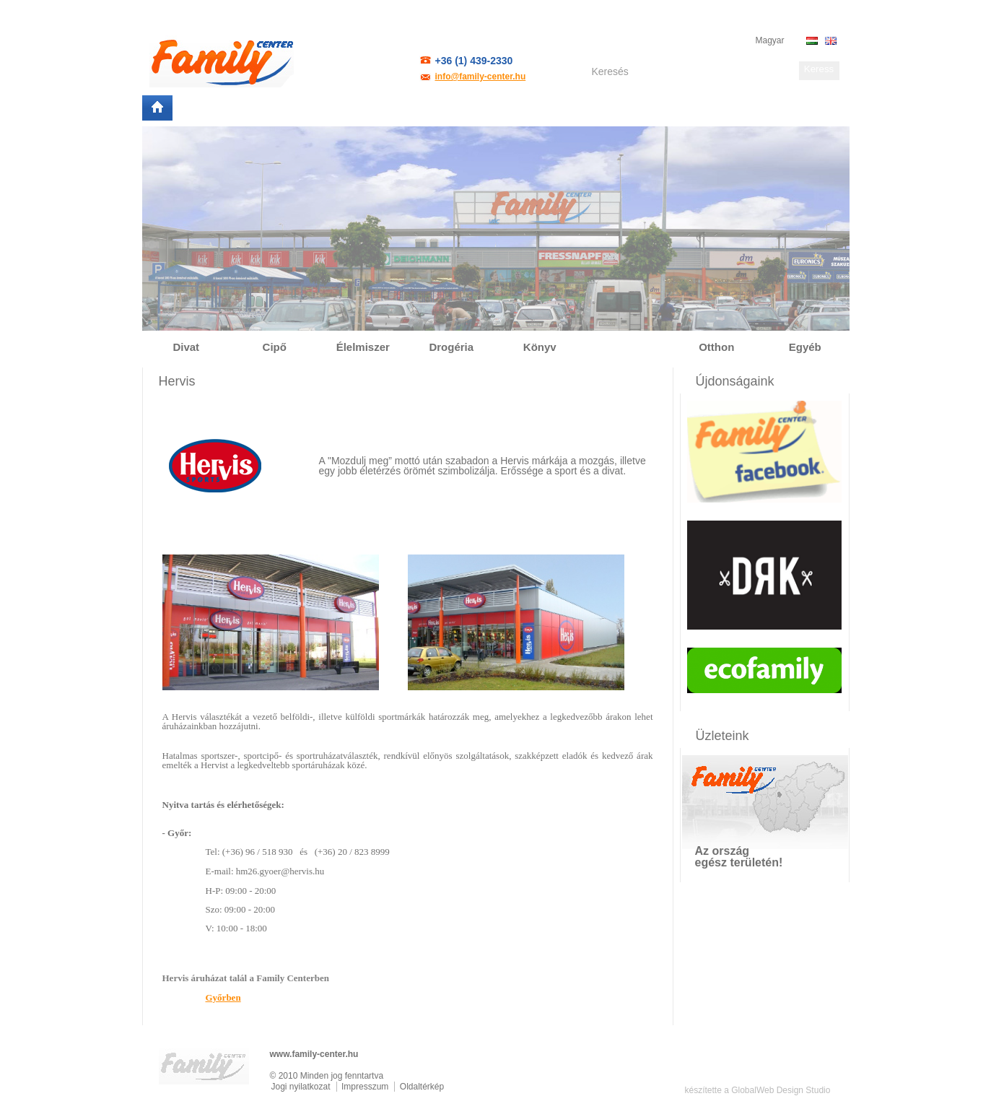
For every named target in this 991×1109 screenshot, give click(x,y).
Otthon (716, 347)
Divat (186, 347)
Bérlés (389, 108)
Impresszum (364, 1087)
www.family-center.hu (314, 1054)
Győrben (223, 997)
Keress (819, 69)
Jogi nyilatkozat (301, 1087)
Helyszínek (258, 108)
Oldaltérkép (422, 1087)
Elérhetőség (451, 108)
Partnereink (330, 108)
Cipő (275, 347)
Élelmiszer (363, 347)
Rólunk (198, 108)
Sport (628, 347)
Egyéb (805, 347)
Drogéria (451, 347)
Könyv (539, 347)
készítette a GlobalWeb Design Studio (758, 1090)
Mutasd (820, 859)
